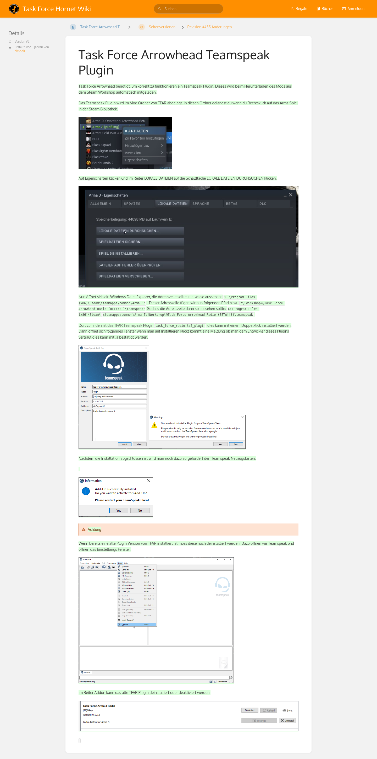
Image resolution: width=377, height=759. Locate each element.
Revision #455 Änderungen (209, 27)
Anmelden (353, 8)
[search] (188, 9)
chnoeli (20, 51)
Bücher (325, 8)
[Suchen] (160, 9)
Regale (298, 8)
